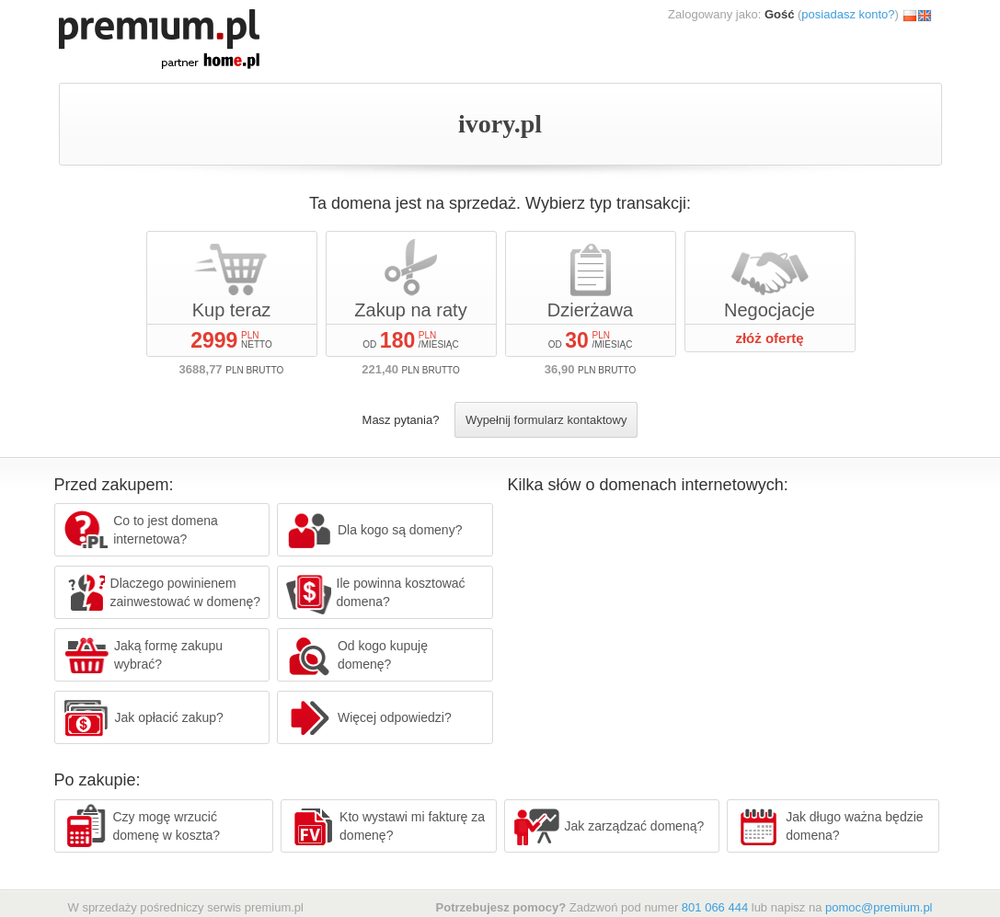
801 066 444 (715, 907)
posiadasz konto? (847, 14)
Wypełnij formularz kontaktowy (546, 420)
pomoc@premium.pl (879, 907)
